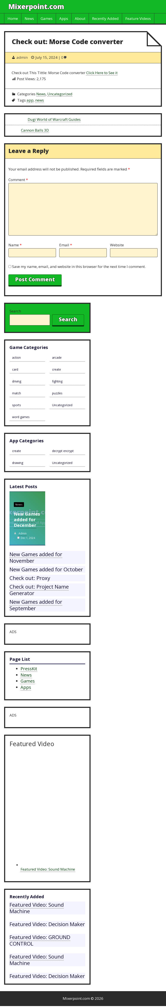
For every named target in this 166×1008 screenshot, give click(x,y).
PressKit (29, 669)
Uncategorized (59, 93)
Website (117, 244)
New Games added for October (46, 569)
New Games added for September (36, 605)
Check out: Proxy (30, 577)
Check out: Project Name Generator (39, 590)
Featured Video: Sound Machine (48, 869)
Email (65, 244)
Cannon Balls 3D (35, 130)
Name (15, 244)
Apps (63, 18)
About (80, 18)
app (30, 100)
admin (23, 533)
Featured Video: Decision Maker (47, 924)
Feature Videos (138, 18)
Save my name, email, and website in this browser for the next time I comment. (79, 266)
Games (47, 18)
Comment (18, 179)
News (29, 18)
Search (15, 311)
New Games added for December (27, 519)
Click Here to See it (102, 72)
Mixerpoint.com (36, 6)
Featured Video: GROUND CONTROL (40, 940)
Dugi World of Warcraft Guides (54, 119)
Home (13, 18)
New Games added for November (36, 557)
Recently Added (105, 18)
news (39, 100)
